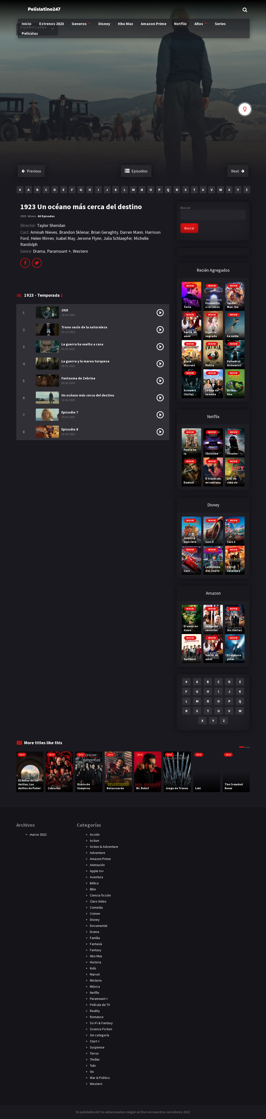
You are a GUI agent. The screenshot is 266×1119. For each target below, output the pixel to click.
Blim (93, 889)
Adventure (97, 852)
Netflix (190, 27)
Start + (95, 1041)
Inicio (30, 27)
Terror (94, 1053)
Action (94, 840)
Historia (95, 962)
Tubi (93, 1065)
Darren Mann (131, 232)
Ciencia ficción (100, 895)
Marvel (95, 974)
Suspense (97, 1047)
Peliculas (33, 37)
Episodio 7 (69, 412)
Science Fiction (101, 1029)
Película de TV (100, 1005)
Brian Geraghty (104, 232)
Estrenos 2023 (56, 27)
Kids (93, 968)
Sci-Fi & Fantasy (101, 1023)
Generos (85, 27)
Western (80, 251)
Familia (95, 938)
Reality (95, 1011)
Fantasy (95, 950)
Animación (97, 865)
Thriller (95, 1059)
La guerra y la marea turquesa (85, 361)
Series (231, 27)
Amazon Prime (162, 27)
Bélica (94, 883)
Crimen (95, 913)
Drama (39, 251)
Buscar (185, 208)
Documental (98, 925)
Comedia (96, 907)
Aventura (96, 877)
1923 (64, 310)
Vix (92, 1071)
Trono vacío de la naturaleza (84, 327)
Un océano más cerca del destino (87, 395)
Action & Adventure (104, 846)
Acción (95, 834)
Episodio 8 (69, 429)
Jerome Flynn (89, 238)
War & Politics (100, 1077)
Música (95, 986)
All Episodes (46, 216)
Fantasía (96, 944)
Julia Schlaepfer (117, 238)
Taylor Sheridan (51, 225)
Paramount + (59, 251)
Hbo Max (133, 27)
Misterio (96, 980)
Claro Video (98, 901)
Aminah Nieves (43, 232)
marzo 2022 (38, 834)
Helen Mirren (42, 238)
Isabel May (65, 238)
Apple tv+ (97, 871)
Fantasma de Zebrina (78, 378)
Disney (111, 27)
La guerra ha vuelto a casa (82, 344)
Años (209, 27)
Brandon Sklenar (74, 232)
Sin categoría (99, 1035)
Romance (97, 1017)
